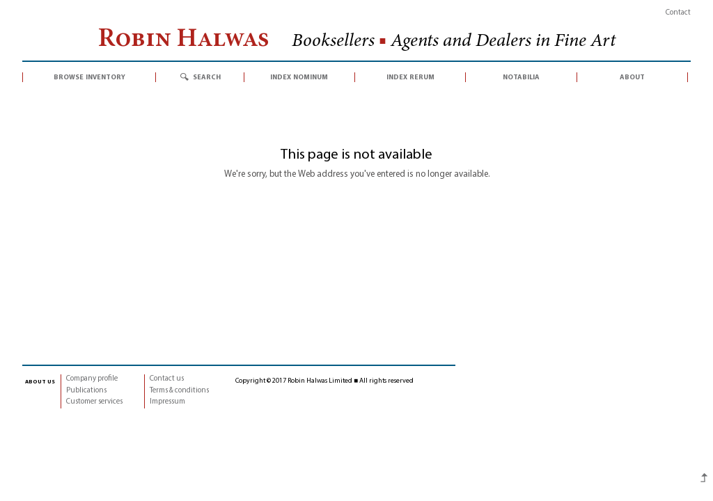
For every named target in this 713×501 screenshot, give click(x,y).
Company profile (92, 379)
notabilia (521, 77)
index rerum (410, 77)
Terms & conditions (179, 391)
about (632, 77)
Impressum (167, 402)
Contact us (167, 379)
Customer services (94, 402)
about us (40, 381)
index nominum (299, 77)
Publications (86, 391)
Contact (678, 13)
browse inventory (89, 77)
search (207, 77)
